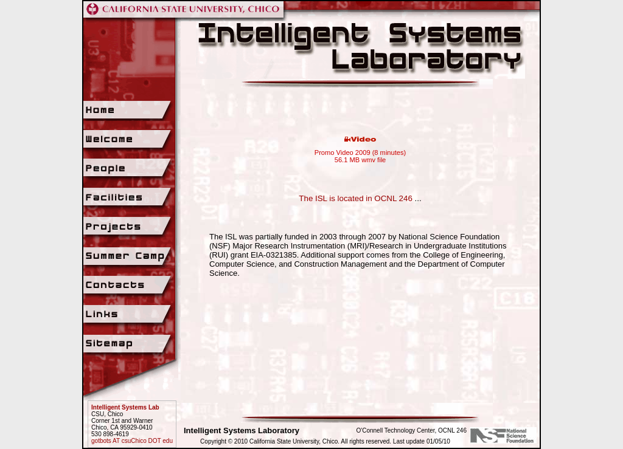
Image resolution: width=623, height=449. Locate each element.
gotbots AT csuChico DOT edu (132, 440)
